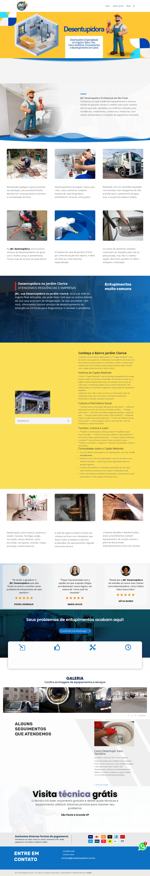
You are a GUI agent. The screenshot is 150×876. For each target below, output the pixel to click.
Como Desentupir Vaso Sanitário (108, 752)
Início (107, 6)
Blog (128, 6)
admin (99, 757)
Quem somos (118, 6)
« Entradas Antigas (101, 785)
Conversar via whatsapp (73, 630)
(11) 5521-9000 (68, 855)
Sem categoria (122, 757)
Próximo (142, 715)
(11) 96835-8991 (69, 851)
